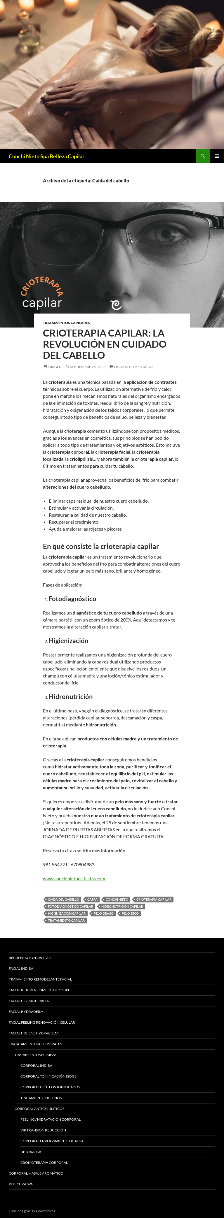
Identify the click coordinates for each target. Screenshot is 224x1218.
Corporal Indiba (36, 1065)
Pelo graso (104, 913)
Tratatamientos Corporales (35, 1044)
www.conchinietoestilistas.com (74, 878)
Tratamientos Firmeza (35, 1054)
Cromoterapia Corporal (44, 1162)
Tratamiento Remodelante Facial (40, 979)
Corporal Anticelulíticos (39, 1108)
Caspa (92, 899)
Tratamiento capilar (66, 920)
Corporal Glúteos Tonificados (50, 1087)
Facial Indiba (21, 968)
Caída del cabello (63, 899)
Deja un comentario (133, 367)
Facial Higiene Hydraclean (34, 1033)
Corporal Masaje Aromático (36, 1173)
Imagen (55, 367)
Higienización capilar (67, 913)
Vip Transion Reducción (43, 1130)
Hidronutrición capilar (122, 906)
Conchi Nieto (117, 899)
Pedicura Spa (21, 1184)
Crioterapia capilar (153, 899)
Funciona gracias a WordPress (32, 1211)
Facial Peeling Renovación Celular (42, 1022)
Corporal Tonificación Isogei (49, 1076)
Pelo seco (130, 913)
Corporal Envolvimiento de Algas (52, 1141)
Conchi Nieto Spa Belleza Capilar (46, 156)
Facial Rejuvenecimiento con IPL (39, 990)
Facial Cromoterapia (29, 1001)
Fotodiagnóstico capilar (70, 906)
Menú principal (217, 156)
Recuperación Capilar (30, 957)
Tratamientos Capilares (66, 323)
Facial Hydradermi (27, 1011)
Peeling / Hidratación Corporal (50, 1119)
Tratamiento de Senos (41, 1098)
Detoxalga (30, 1152)
